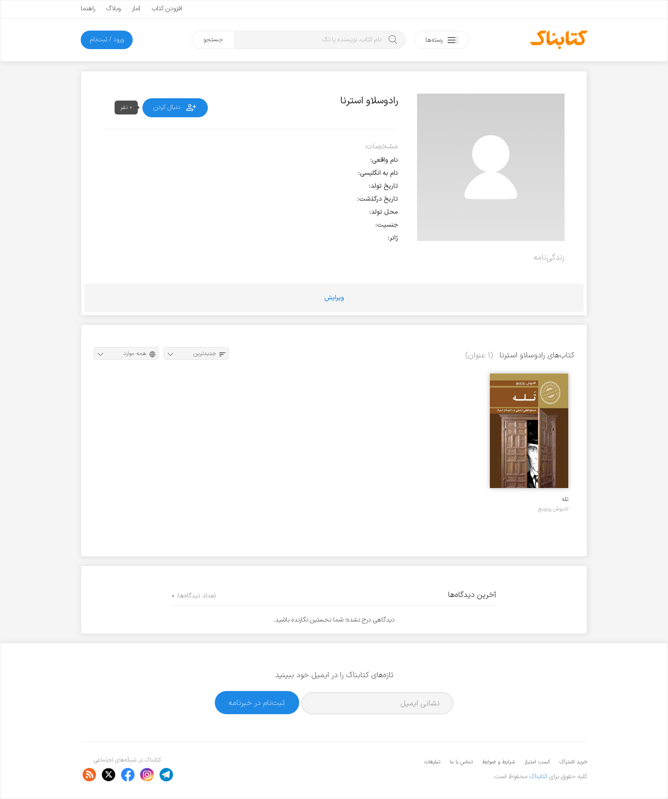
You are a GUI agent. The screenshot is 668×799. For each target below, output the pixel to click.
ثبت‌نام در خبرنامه (257, 703)
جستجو (213, 39)
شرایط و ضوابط (498, 762)
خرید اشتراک (573, 762)
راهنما (88, 8)
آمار (136, 8)
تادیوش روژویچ (553, 509)
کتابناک (538, 776)
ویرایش (334, 298)
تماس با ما (461, 762)
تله (565, 499)
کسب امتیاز (537, 762)
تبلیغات (432, 762)
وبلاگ (113, 8)
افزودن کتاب (167, 8)
